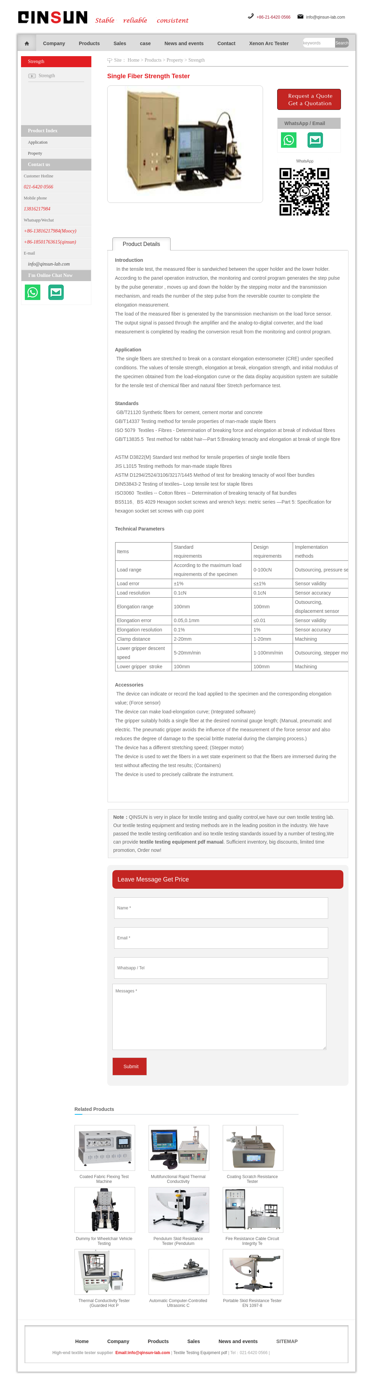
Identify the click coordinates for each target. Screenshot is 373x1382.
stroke (155, 666)
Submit (131, 1066)
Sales (119, 43)
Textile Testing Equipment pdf (200, 1352)
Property (35, 153)
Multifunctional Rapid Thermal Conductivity (178, 1179)
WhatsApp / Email (304, 123)
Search (342, 43)
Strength (196, 60)
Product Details (141, 244)
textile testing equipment (148, 825)
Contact (226, 43)
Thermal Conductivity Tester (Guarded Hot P (104, 1303)
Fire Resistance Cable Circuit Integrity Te (252, 1241)
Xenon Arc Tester (269, 43)
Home (133, 60)
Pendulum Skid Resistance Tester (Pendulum (178, 1241)
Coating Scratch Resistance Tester (252, 1179)
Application (38, 142)
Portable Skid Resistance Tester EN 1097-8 (252, 1303)
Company (54, 43)
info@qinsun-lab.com (325, 17)
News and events (184, 43)
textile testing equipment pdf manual (180, 842)
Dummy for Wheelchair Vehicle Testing (104, 1241)
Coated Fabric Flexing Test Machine (104, 1179)
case (145, 43)
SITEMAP (287, 1341)
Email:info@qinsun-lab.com (142, 1352)
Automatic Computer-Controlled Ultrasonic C (178, 1303)
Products (89, 43)
